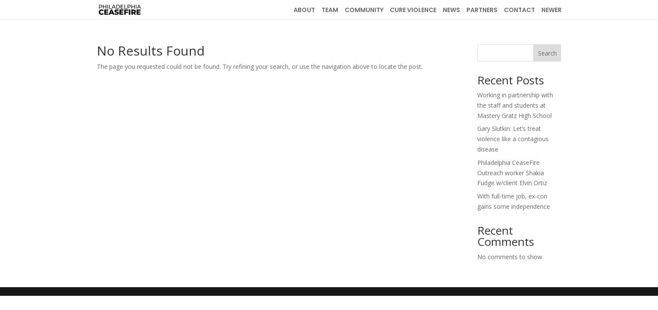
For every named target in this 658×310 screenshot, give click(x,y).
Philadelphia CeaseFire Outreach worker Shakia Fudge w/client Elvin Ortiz (512, 172)
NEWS (451, 10)
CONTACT (519, 10)
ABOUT (304, 10)
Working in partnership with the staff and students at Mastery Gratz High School (515, 105)
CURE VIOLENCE (413, 10)
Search (547, 53)
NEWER (551, 10)
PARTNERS (481, 10)
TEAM (329, 10)
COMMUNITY (364, 10)
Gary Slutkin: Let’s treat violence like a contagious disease (513, 138)
